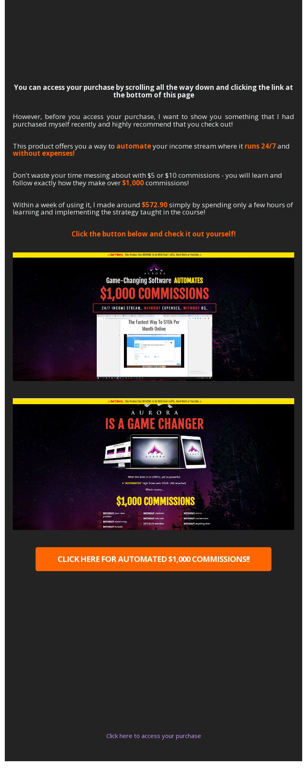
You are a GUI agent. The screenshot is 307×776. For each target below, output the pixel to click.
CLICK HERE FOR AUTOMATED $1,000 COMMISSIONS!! (153, 559)
